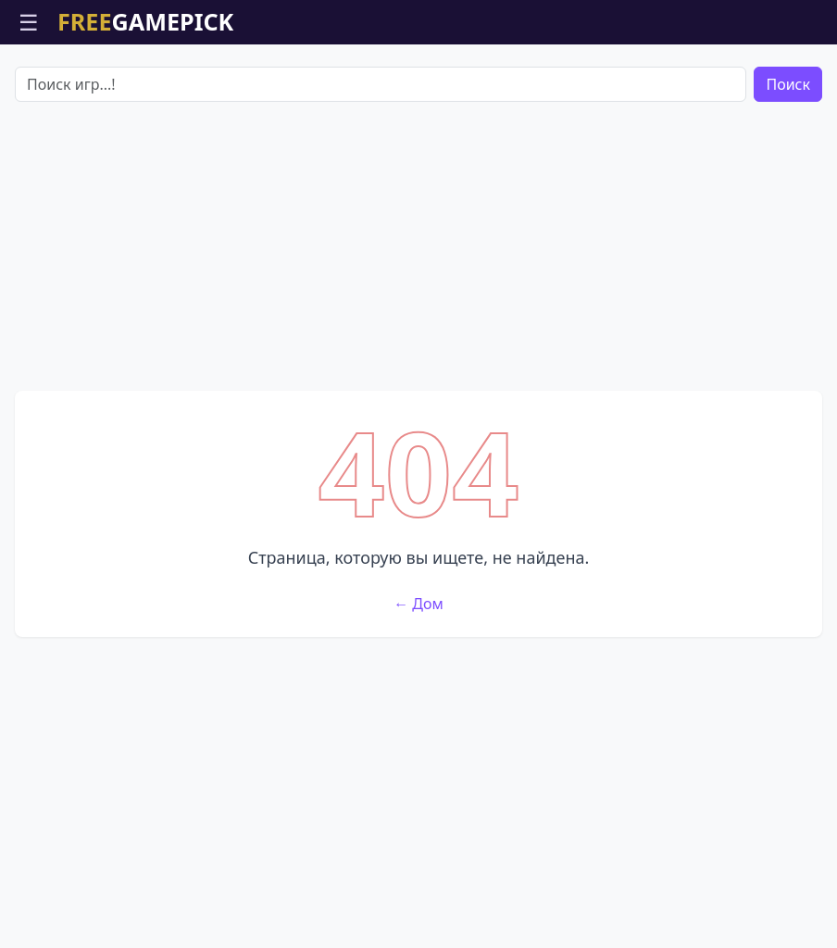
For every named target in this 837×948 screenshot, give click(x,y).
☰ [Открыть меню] (29, 21)
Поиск (788, 84)
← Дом (418, 603)
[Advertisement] (418, 246)
